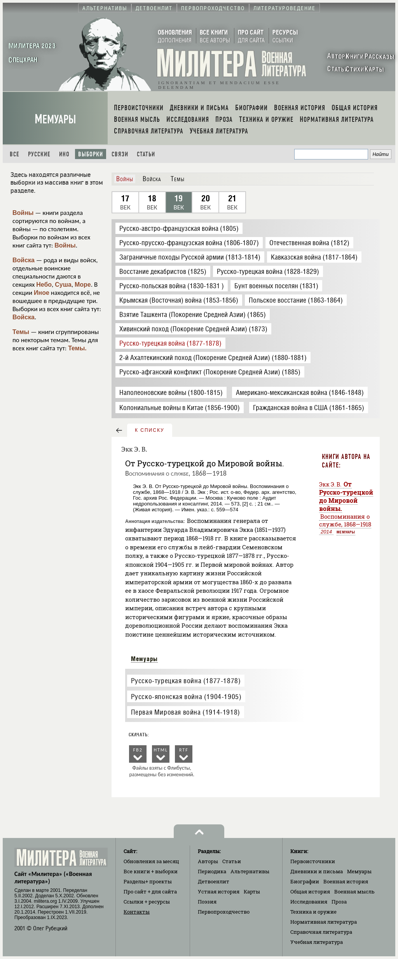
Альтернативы (249, 871)
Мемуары (55, 119)
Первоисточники (312, 861)
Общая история (310, 891)
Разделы (148, 881)
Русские (39, 154)
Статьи (146, 154)
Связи (120, 154)
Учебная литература (316, 941)
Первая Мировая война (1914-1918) (185, 712)
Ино (64, 154)
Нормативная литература (323, 921)
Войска (23, 260)
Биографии (304, 881)
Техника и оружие (313, 911)
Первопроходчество (224, 911)
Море (83, 284)
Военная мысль (354, 891)
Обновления (151, 861)
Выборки (90, 154)
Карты (252, 891)
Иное (41, 292)
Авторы (208, 861)
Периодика (212, 871)
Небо (44, 284)
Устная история (218, 891)
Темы (20, 332)
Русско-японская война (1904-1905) (186, 696)
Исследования (308, 901)
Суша (63, 284)
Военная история (345, 881)
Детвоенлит (213, 881)
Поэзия (207, 901)
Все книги (151, 871)
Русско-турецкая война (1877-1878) (186, 681)
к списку (149, 430)
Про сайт (150, 891)
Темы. (77, 348)
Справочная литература (321, 931)
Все (14, 154)
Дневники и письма (316, 871)
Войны (23, 212)
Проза (339, 901)
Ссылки (147, 901)
